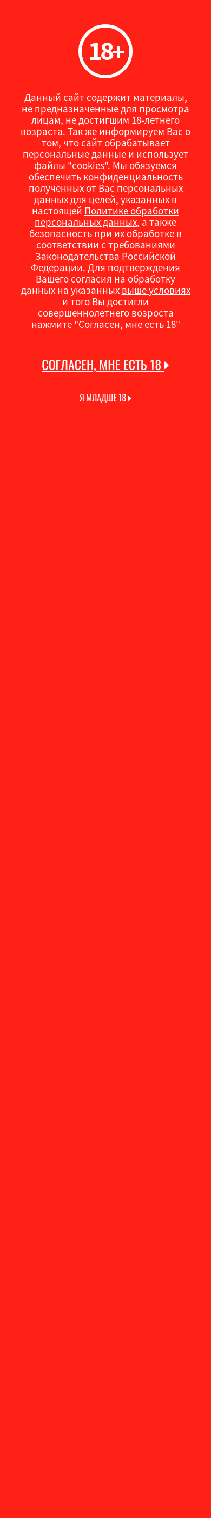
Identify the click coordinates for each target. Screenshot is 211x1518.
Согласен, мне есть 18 (105, 364)
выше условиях (156, 290)
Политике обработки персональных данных (107, 216)
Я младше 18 (105, 397)
